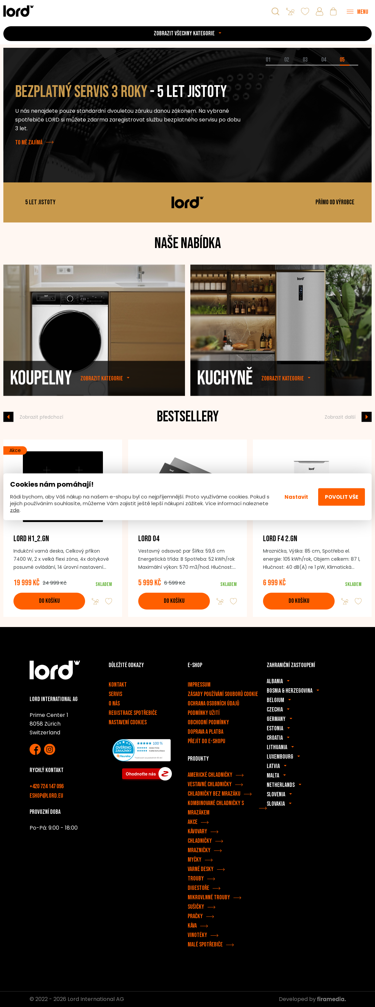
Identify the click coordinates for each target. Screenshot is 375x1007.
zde (15, 510)
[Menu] (357, 11)
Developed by (312, 999)
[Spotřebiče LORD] (18, 10)
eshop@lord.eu (46, 795)
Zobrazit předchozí (41, 416)
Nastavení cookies (128, 722)
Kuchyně (225, 393)
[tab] (275, 65)
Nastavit (296, 496)
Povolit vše (341, 496)
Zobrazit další (340, 416)
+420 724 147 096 (47, 786)
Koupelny (41, 393)
